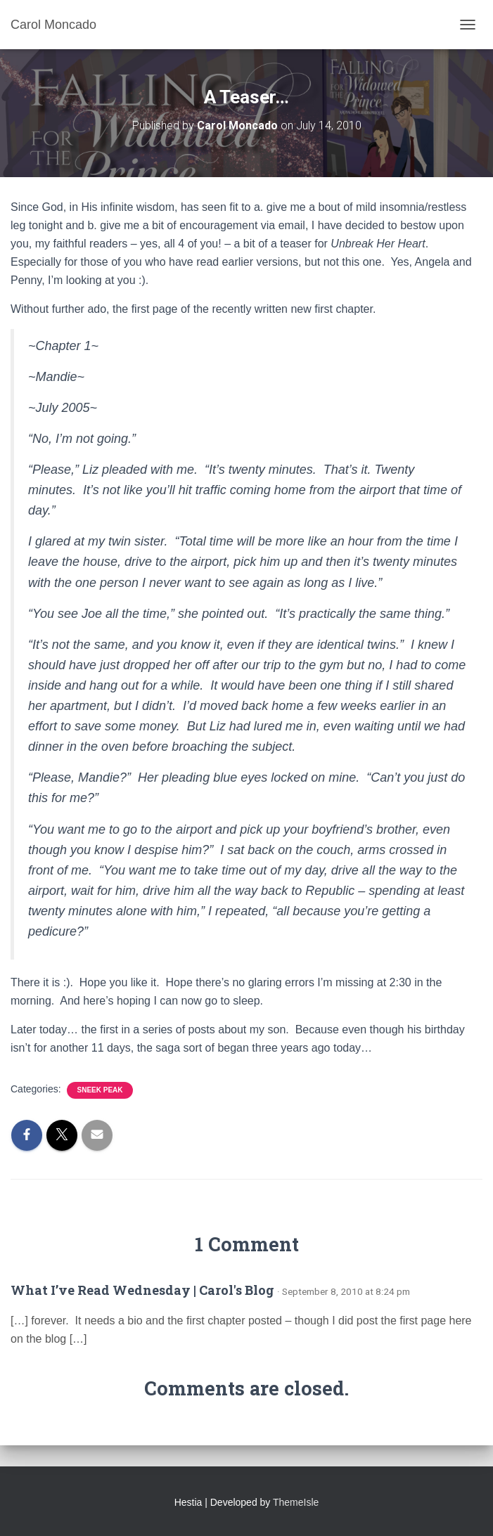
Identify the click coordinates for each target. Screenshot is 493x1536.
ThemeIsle (296, 1502)
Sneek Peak (99, 1090)
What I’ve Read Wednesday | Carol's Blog (142, 1290)
